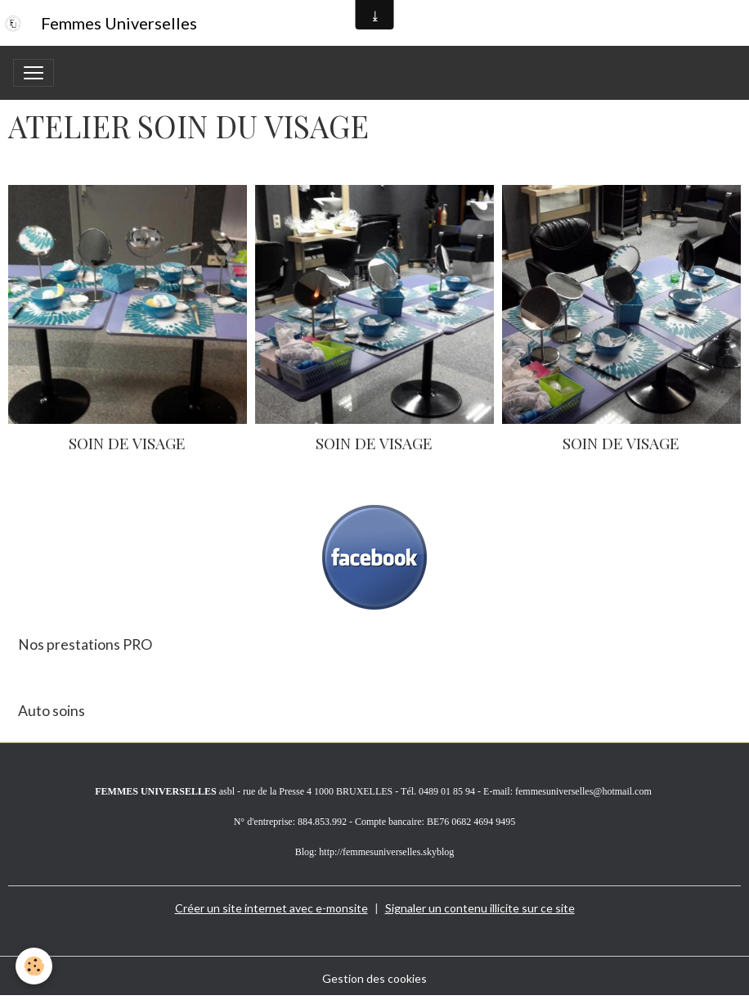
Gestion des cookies (374, 978)
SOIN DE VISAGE (127, 442)
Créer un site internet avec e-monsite (271, 908)
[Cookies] (34, 966)
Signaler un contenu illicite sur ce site (480, 908)
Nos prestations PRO (85, 644)
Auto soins (51, 710)
